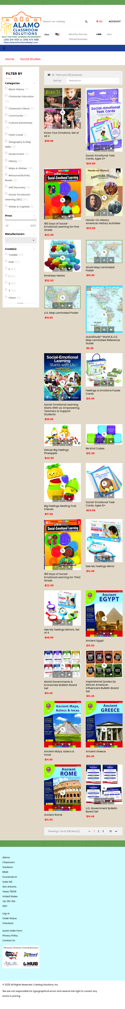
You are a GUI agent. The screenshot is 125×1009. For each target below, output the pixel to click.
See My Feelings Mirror (100, 566)
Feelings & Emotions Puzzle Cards (103, 392)
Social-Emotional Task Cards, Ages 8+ (100, 503)
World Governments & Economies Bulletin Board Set (60, 685)
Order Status (9, 918)
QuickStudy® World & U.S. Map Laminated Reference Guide (103, 340)
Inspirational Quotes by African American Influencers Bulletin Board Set (102, 686)
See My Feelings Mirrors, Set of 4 (61, 631)
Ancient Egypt (95, 641)
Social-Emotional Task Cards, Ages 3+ (100, 157)
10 (111, 831)
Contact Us (8, 940)
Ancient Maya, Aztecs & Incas (59, 753)
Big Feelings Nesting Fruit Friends (60, 507)
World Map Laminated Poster (100, 268)
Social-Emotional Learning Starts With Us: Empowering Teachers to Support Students (61, 409)
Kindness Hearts (54, 275)
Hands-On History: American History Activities (103, 221)
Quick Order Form (12, 930)
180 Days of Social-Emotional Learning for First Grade (61, 227)
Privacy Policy (10, 935)
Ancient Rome (53, 815)
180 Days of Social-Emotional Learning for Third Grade (62, 577)
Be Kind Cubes (95, 448)
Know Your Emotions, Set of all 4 (61, 134)
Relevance (93, 80)
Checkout (7, 923)
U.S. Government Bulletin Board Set (101, 809)
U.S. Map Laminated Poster (61, 313)
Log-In (6, 913)
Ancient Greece (96, 751)
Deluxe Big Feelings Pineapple (56, 451)
